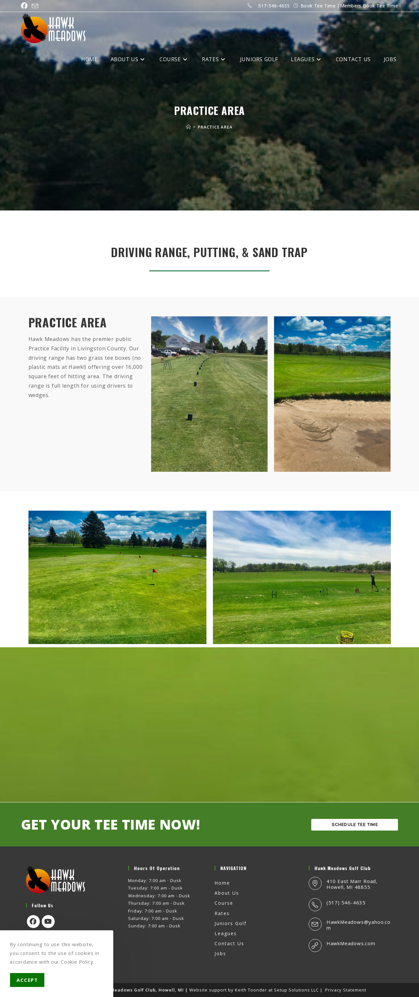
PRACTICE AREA (215, 127)
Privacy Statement (345, 990)
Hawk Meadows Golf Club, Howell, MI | (142, 990)
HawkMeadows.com (350, 943)
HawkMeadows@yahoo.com (358, 925)
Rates (222, 913)
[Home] (188, 127)
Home (222, 883)
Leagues (226, 933)
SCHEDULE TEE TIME (355, 824)
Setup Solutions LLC (296, 990)
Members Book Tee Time (369, 6)
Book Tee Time (318, 6)
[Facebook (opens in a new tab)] (25, 6)
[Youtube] (48, 921)
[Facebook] (33, 921)
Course (224, 903)
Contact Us (229, 943)
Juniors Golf (231, 923)
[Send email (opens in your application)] (35, 6)
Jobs (220, 953)
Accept (27, 980)
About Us (227, 893)
